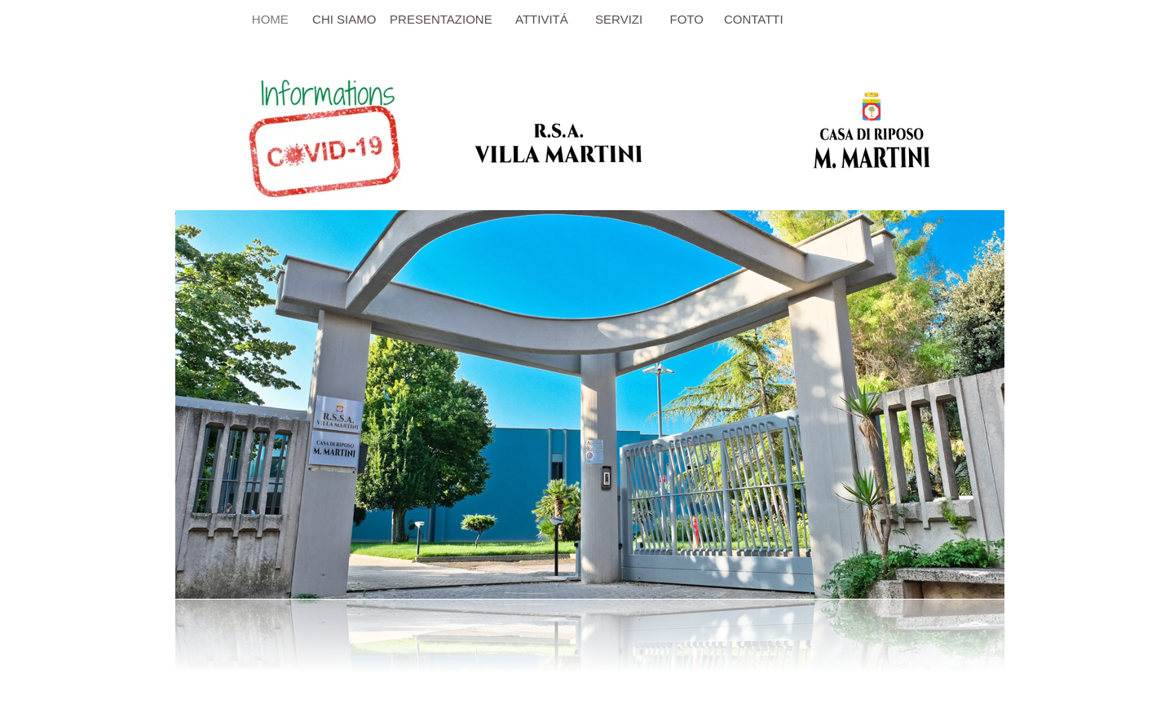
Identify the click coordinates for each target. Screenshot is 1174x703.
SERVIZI (622, 19)
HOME (270, 19)
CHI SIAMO (346, 19)
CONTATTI (753, 19)
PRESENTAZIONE (441, 19)
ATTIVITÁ (541, 19)
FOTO (683, 19)
